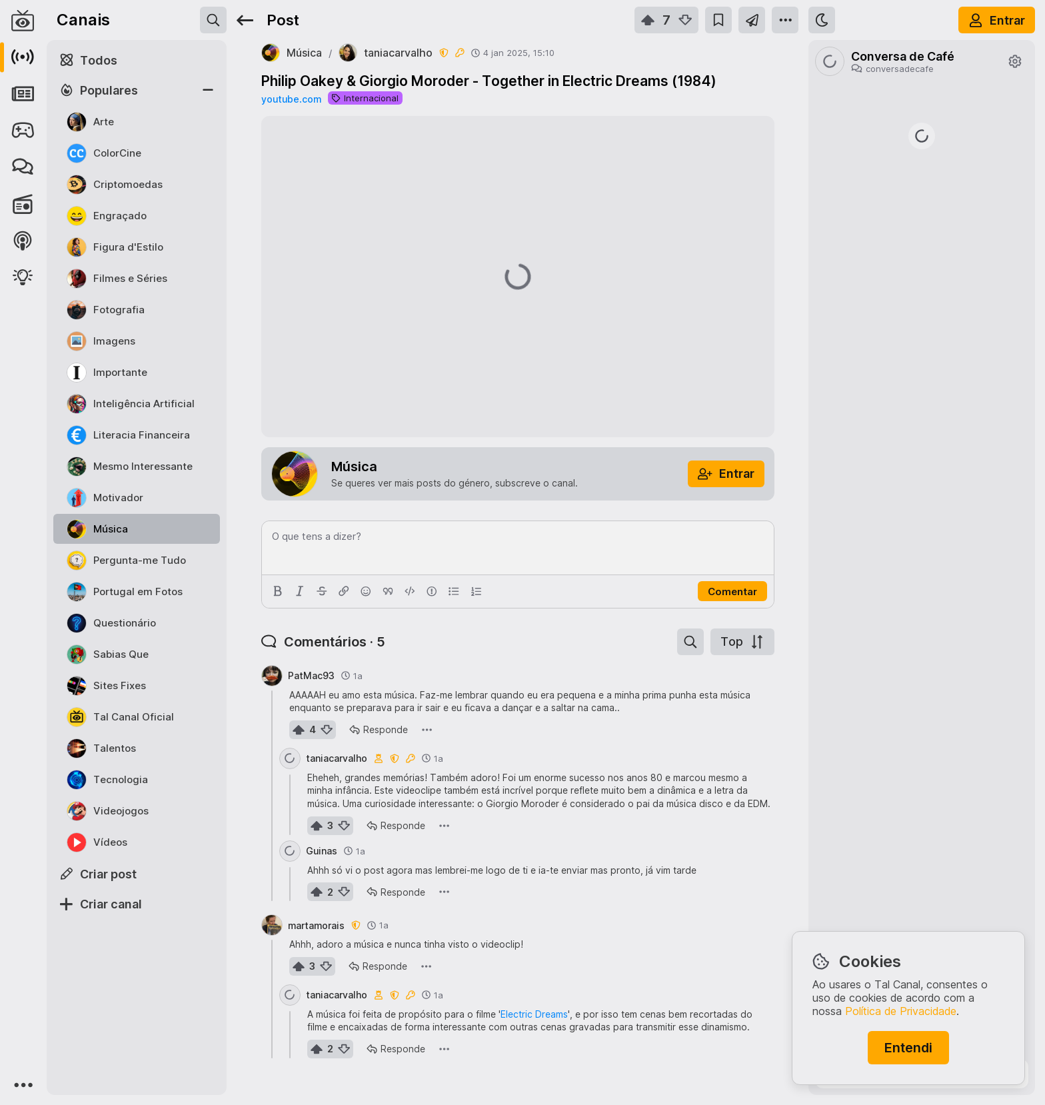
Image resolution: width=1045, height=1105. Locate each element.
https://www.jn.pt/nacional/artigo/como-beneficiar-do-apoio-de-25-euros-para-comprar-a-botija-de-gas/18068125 (921, 531)
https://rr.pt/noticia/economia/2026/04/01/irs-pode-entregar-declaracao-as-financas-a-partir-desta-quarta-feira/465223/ (921, 452)
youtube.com (291, 99)
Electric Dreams (534, 1014)
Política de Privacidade (900, 1011)
